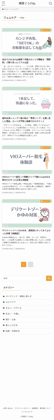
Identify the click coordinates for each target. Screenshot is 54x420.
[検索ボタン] (50, 3)
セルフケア (11, 302)
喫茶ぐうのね (27, 3)
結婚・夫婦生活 (13, 331)
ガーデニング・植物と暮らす (19, 296)
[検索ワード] (27, 278)
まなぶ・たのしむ (14, 308)
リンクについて (27, 412)
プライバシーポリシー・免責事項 (26, 408)
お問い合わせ (8, 408)
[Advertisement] (27, 365)
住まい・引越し (13, 314)
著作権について (45, 408)
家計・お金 (11, 319)
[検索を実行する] (49, 278)
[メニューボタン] (3, 3)
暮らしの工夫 (12, 325)
